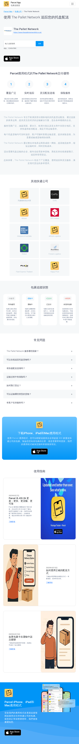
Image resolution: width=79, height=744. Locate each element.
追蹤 (39, 43)
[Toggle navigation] (72, 4)
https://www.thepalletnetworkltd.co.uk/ (28, 32)
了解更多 (12, 522)
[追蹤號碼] (20, 43)
